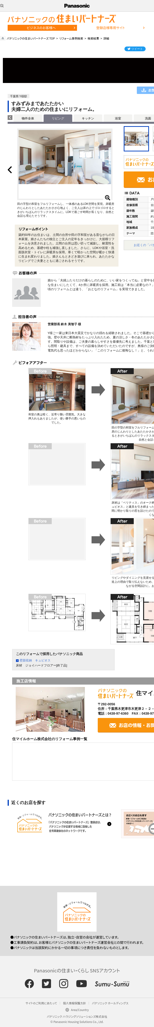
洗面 (148, 118)
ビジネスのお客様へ (41, 27)
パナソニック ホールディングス (110, 1003)
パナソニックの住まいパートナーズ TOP (31, 38)
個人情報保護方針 (74, 1003)
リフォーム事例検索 (71, 38)
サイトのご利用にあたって (41, 1003)
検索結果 (93, 38)
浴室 (118, 118)
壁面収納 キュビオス (35, 660)
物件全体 (28, 118)
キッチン (88, 118)
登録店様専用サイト (110, 27)
